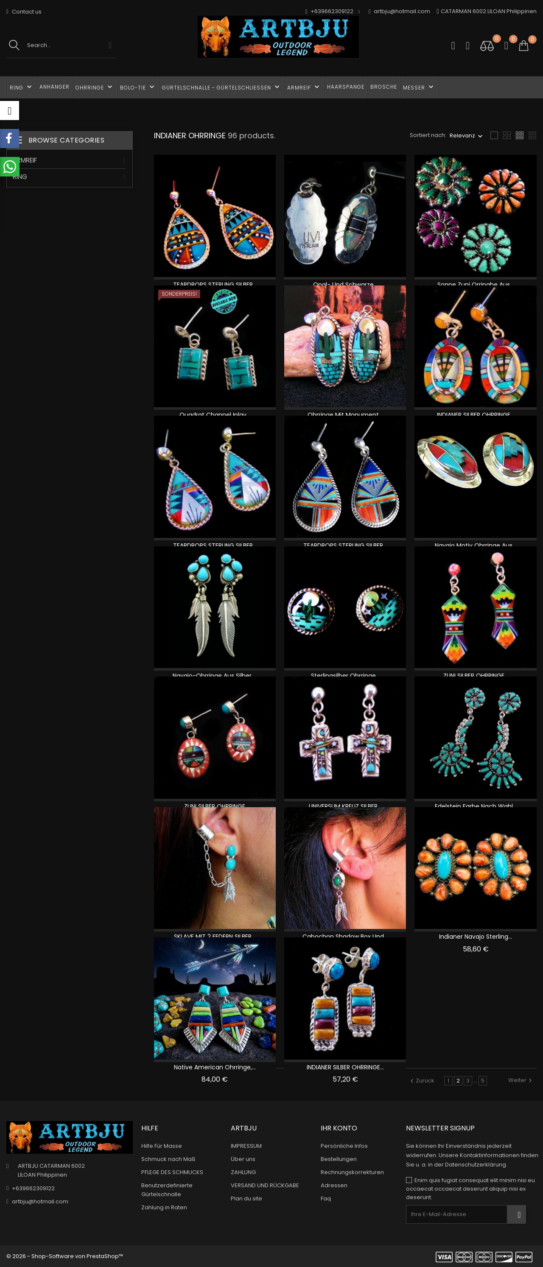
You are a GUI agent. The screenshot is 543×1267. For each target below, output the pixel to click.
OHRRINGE (95, 87)
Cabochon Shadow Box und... (345, 936)
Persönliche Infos (344, 1146)
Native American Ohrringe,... (215, 1067)
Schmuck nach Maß (168, 1159)
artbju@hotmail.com (399, 11)
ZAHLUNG (243, 1172)
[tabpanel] (69, 311)
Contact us (24, 12)
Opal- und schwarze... (345, 284)
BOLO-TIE (138, 87)
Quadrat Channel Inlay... (214, 415)
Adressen (334, 1185)
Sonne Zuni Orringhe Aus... (475, 284)
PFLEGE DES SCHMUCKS (172, 1172)
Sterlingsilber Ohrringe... (345, 675)
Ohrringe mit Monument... (345, 415)
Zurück (422, 1081)
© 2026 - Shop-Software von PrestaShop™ (64, 1256)
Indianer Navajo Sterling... (475, 936)
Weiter (521, 1080)
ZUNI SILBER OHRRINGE (214, 806)
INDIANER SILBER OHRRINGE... (475, 415)
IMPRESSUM (246, 1146)
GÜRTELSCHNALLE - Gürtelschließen (221, 87)
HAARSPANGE (345, 86)
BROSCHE (383, 86)
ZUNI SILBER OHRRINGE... (475, 675)
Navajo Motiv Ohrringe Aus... (475, 545)
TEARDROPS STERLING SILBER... (215, 284)
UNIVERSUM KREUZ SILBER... (345, 806)
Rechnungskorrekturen (352, 1172)
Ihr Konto (339, 1128)
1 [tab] (127, 302)
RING (22, 87)
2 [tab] (127, 318)
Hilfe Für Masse (161, 1146)
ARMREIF (304, 87)
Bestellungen (339, 1159)
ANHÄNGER (54, 86)
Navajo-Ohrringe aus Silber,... (215, 675)
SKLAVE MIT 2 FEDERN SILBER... (214, 936)
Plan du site (246, 1198)
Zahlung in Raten (164, 1207)
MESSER (419, 87)
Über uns (243, 1159)
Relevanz (462, 135)
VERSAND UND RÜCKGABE (265, 1185)
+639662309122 (33, 1188)
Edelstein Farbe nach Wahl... (476, 806)
